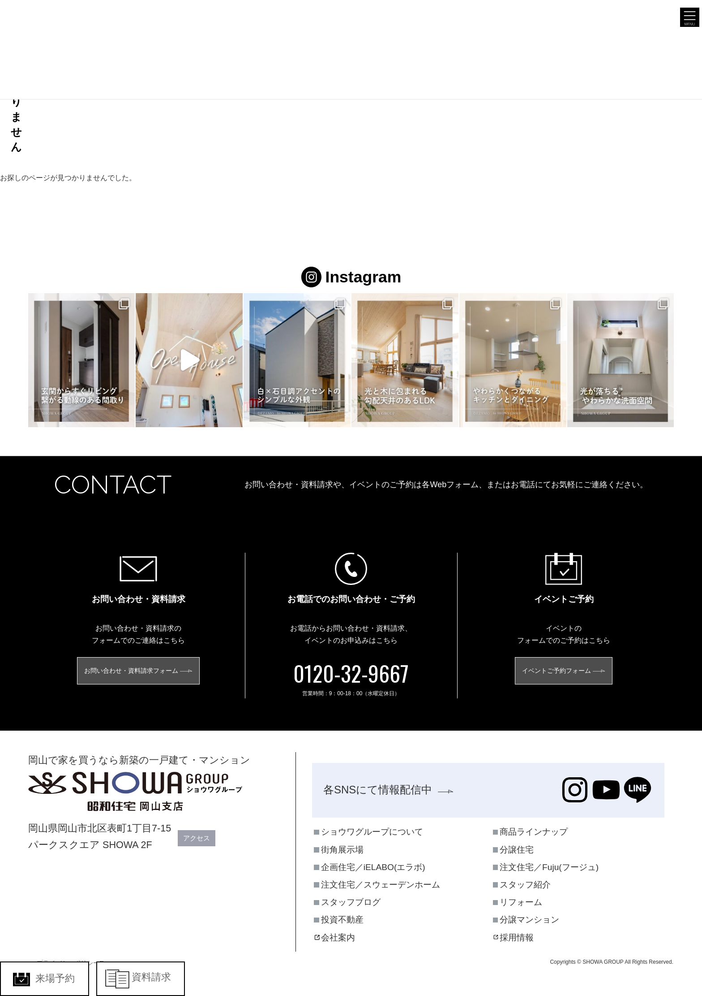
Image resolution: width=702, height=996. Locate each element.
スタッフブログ (351, 902)
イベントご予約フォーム (556, 671)
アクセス (201, 838)
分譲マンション (529, 920)
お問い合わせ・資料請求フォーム (131, 671)
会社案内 (338, 937)
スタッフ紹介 (525, 884)
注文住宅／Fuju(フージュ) (549, 867)
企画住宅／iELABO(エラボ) (373, 867)
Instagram (351, 277)
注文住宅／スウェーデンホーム (380, 884)
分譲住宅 (517, 849)
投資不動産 (342, 920)
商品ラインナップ (534, 832)
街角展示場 (342, 849)
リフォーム (521, 902)
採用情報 (517, 937)
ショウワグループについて (372, 832)
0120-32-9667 (351, 673)
